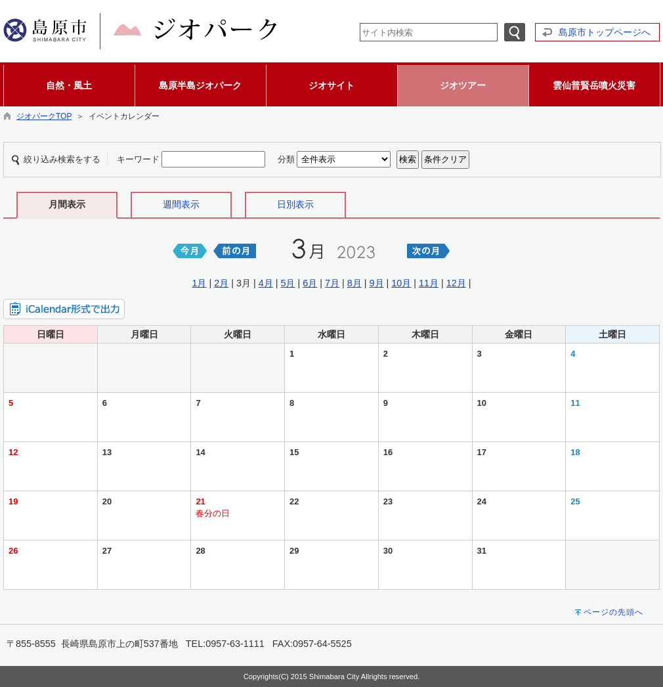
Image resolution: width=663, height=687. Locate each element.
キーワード (138, 159)
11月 (428, 283)
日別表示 (295, 204)
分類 (286, 159)
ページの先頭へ (613, 612)
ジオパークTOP (44, 116)
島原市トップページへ (605, 32)
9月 (377, 283)
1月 (199, 283)
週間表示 (181, 204)
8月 (354, 283)
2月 (221, 283)
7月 (332, 283)
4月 (266, 283)
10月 (401, 283)
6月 (310, 283)
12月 (456, 283)
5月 (287, 283)
